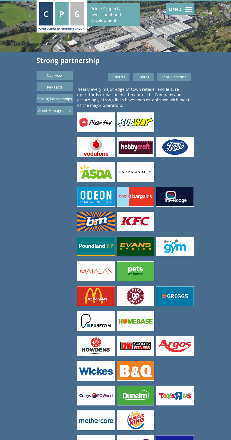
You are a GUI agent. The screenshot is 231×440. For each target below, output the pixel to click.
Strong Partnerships (54, 98)
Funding (143, 77)
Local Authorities (174, 77)
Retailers (118, 77)
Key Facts (54, 87)
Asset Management (54, 110)
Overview (54, 75)
